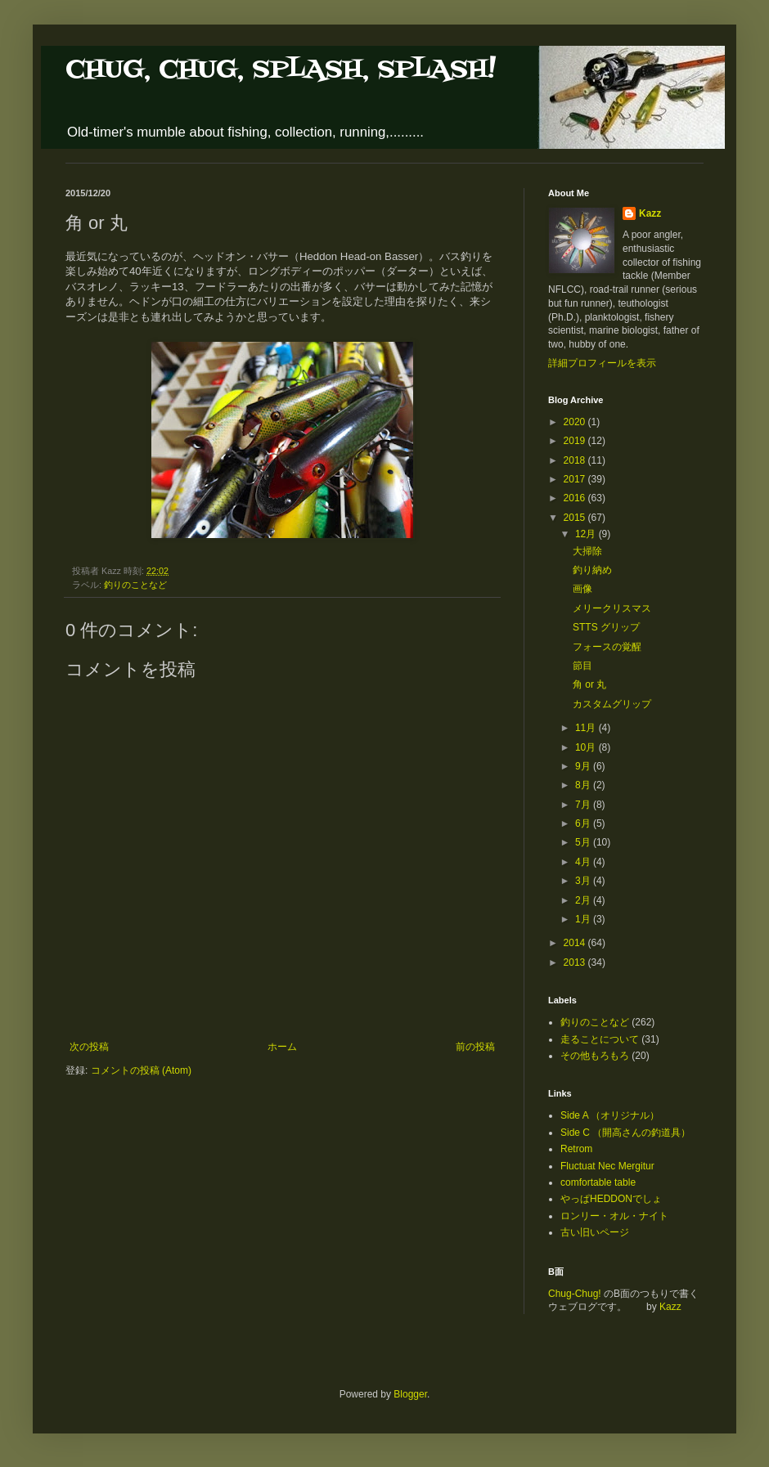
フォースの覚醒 (607, 647)
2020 (576, 422)
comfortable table (598, 1182)
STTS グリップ (606, 627)
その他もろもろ (594, 1055)
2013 (576, 962)
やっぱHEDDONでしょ (611, 1199)
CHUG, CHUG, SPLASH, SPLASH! (280, 70)
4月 (584, 862)
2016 (576, 498)
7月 (584, 804)
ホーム (282, 1046)
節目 (582, 665)
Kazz (650, 213)
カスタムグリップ (612, 704)
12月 (587, 534)
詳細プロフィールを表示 (602, 363)
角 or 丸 (589, 684)
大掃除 (587, 551)
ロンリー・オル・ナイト (614, 1216)
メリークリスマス (612, 608)
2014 (576, 943)
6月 (584, 823)
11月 (587, 728)
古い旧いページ (594, 1232)
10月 (587, 747)
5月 (584, 842)
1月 (584, 919)
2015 (576, 517)
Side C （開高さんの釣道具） (625, 1132)
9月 (584, 766)
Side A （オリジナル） (609, 1115)
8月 (584, 785)
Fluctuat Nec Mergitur (607, 1166)
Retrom (576, 1149)
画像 (582, 588)
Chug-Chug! (574, 1293)
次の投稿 (89, 1046)
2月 (584, 900)
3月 (584, 880)
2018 (576, 460)
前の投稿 (475, 1046)
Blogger (410, 1394)
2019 (576, 440)
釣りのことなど (135, 585)
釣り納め (592, 570)
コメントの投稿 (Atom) (141, 1070)
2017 (576, 479)
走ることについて (599, 1039)
